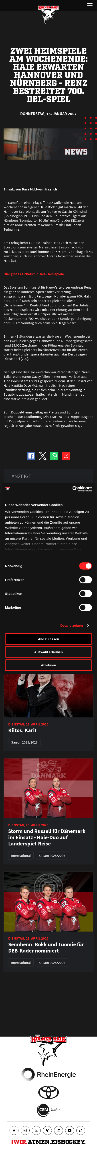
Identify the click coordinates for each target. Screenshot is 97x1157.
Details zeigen (71, 625)
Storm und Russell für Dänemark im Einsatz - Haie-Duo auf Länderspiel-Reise (46, 837)
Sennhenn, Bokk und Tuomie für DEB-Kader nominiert (46, 947)
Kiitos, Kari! (22, 730)
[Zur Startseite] (48, 14)
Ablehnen (48, 665)
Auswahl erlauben (48, 652)
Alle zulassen (48, 639)
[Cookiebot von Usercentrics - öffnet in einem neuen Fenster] (72, 489)
